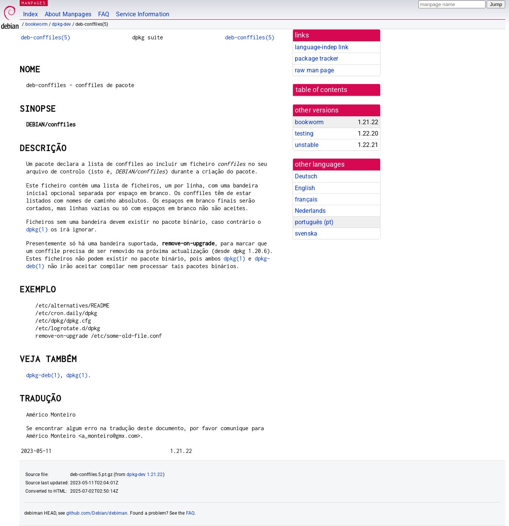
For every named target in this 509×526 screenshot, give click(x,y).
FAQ (103, 14)
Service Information (142, 14)
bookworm (36, 24)
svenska (306, 233)
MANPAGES (34, 2)
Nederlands (310, 210)
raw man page (314, 70)
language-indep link (321, 47)
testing (304, 133)
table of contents (322, 90)
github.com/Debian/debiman (97, 513)
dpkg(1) (37, 229)
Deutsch (306, 176)
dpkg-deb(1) (43, 375)
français (306, 199)
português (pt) (314, 222)
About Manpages (68, 14)
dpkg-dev (61, 24)
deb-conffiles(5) (45, 37)
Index (30, 14)
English (305, 188)
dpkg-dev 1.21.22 (145, 474)
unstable (306, 144)
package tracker (316, 58)
